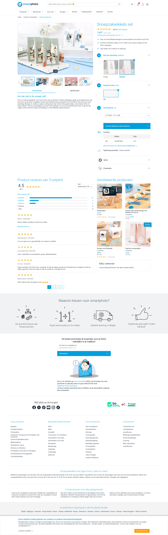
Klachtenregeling (92, 441)
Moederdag (52, 446)
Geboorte (51, 455)
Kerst (50, 426)
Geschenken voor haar (56, 438)
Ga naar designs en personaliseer (118, 126)
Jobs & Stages (91, 455)
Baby (50, 429)
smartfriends (127, 446)
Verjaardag (52, 452)
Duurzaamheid (91, 429)
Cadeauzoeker (87, 12)
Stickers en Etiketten (18, 448)
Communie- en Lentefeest (57, 435)
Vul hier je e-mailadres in (68, 345)
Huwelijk (51, 432)
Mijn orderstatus (129, 443)
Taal (79, 184)
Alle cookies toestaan (142, 531)
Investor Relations (92, 458)
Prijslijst (89, 452)
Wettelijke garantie (92, 443)
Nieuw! (74, 12)
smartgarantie (128, 429)
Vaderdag (51, 449)
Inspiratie (99, 12)
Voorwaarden (90, 435)
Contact (110, 12)
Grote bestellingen (129, 438)
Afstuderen (52, 443)
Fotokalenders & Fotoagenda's (21, 454)
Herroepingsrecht (92, 438)
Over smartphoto (92, 426)
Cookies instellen (25, 531)
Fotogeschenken (16, 429)
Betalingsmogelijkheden (131, 435)
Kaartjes (13, 426)
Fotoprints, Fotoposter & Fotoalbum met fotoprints (25, 436)
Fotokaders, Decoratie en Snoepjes (23, 451)
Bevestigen (64, 354)
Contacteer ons (128, 426)
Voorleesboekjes (17, 456)
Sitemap (89, 432)
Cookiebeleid (90, 449)
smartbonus (127, 432)
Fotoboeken (15, 432)
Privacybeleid (90, 446)
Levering (126, 441)
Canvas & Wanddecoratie (19, 439)
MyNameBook (16, 442)
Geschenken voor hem (56, 441)
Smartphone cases (17, 445)
